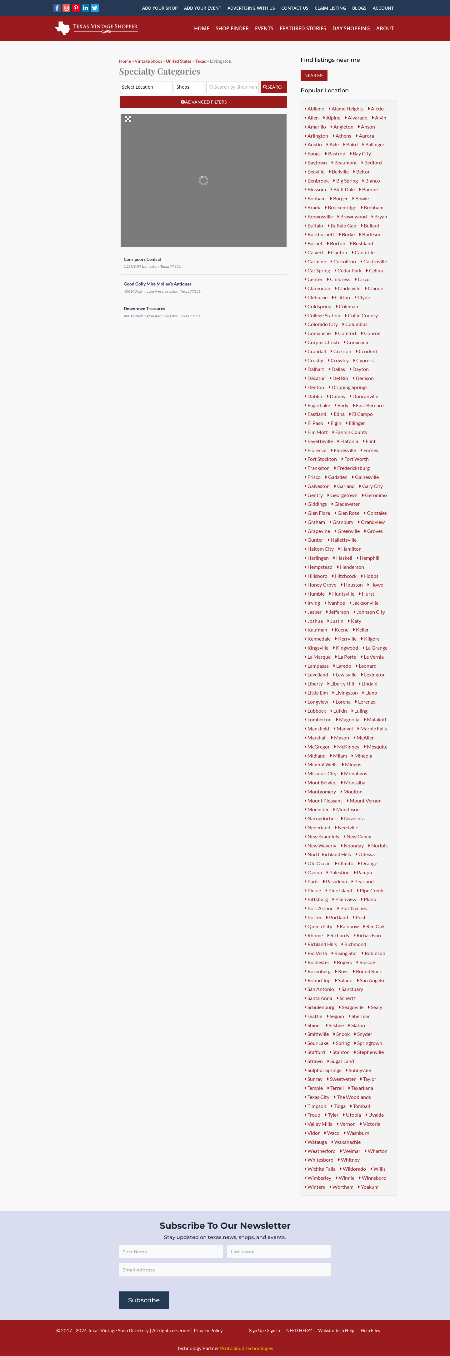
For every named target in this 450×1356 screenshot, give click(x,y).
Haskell (342, 558)
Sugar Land (341, 1061)
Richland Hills (321, 944)
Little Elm (316, 692)
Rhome (314, 935)
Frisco (313, 477)
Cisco (362, 279)
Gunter (314, 540)
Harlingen (317, 558)
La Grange (375, 648)
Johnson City (369, 612)
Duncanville (364, 396)
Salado (343, 980)
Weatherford (320, 1151)
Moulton (351, 791)
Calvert (314, 252)
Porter (313, 917)
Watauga (316, 1142)
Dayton (359, 369)
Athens (342, 136)
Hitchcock (344, 576)
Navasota (353, 818)
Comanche (318, 333)
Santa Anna (318, 998)
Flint (369, 441)
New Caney (357, 836)
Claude (374, 288)
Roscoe (366, 962)
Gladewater (346, 504)
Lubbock (315, 711)
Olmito (344, 863)
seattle (313, 1016)
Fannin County (350, 432)
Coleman (347, 306)
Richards (338, 935)
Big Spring (345, 180)
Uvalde (375, 1115)
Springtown (368, 1043)
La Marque (318, 657)
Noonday (352, 845)
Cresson (341, 351)
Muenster (317, 809)
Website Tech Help (336, 1330)
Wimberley (318, 1178)
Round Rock (367, 971)
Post (359, 917)
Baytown (316, 162)
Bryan (379, 216)
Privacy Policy (208, 1330)
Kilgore (370, 638)
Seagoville (351, 1007)
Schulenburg (319, 1007)
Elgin (334, 423)
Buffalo (314, 225)
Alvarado (356, 117)
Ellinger (355, 423)
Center (313, 279)
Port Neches (352, 908)
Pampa (363, 872)
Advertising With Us (251, 8)
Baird (350, 144)
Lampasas (317, 666)
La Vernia (372, 657)
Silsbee (335, 1025)
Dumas (336, 396)
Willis (378, 1169)
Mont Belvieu (321, 782)
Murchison (346, 809)
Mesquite (376, 746)
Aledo (376, 108)
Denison (363, 378)
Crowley (338, 360)
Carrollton (343, 261)
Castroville (374, 261)
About (385, 28)
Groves (373, 531)
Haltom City (319, 549)
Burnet (313, 243)
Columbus (355, 324)
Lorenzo (365, 702)
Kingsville (316, 648)
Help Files (370, 1330)
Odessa (365, 854)
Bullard (370, 225)
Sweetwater (341, 1079)
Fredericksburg (352, 468)
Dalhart (314, 369)
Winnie (345, 1178)
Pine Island (339, 890)
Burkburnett (319, 234)
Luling (360, 711)
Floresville (343, 450)
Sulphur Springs (323, 1070)
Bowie (360, 198)
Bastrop (335, 153)
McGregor (317, 746)
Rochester (317, 962)
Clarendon (317, 288)
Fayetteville (319, 441)
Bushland (361, 243)
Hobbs (369, 576)
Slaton (356, 1025)
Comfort (346, 333)
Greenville (347, 531)
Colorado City (321, 324)
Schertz (346, 998)
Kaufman (316, 629)
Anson (366, 126)
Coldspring (318, 306)
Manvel (343, 728)
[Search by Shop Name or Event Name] (232, 87)
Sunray (313, 1079)
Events (264, 28)
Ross (341, 971)
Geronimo (374, 495)
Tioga (338, 1106)
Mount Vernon (364, 800)
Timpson (315, 1106)
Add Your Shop (160, 8)
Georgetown (343, 495)
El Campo (361, 414)
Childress (338, 279)
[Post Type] (189, 87)
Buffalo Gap (342, 225)
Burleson (370, 234)
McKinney (346, 746)
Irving (312, 603)
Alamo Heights (346, 108)
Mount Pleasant (323, 800)
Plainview (344, 899)
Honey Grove (320, 585)
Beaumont (344, 162)
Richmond (354, 944)
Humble (315, 594)
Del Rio (339, 378)
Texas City (317, 1097)
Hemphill (368, 558)
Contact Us (294, 8)
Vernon (346, 1124)
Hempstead (318, 567)
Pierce (313, 890)
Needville (346, 827)
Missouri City (321, 773)
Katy (354, 621)
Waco (331, 1133)
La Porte (345, 657)
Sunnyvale (358, 1070)
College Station (322, 315)
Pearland (363, 881)
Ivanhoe (335, 603)
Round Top (318, 980)
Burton (336, 243)
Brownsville (319, 216)
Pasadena (335, 881)
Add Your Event (202, 8)
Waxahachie (346, 1142)
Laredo (342, 666)
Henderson (350, 567)
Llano (369, 692)
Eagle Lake (317, 405)
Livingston (345, 692)
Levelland (316, 674)
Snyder (363, 1034)
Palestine (338, 872)
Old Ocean (318, 863)
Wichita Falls (320, 1169)
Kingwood (345, 648)
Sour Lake (316, 1043)
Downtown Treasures (141, 306)
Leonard (366, 666)
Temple (314, 1088)
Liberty (314, 683)
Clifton (341, 297)
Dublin (313, 396)
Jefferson (337, 612)
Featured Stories (303, 28)
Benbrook (317, 180)
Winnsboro (372, 1178)
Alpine (331, 117)
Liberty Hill (341, 683)
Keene (340, 629)
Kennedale (318, 638)
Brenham (372, 207)
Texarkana (360, 1088)
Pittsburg (316, 899)
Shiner (313, 1025)
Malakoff (375, 719)
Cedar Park (348, 270)
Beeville (314, 171)
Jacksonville (364, 603)
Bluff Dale (343, 189)
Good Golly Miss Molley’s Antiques (154, 282)
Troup (312, 1115)
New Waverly (320, 845)
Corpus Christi (322, 342)
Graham (315, 522)
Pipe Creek (370, 890)
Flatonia (348, 441)
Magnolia (347, 719)
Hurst (366, 594)
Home (201, 28)
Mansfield (317, 728)
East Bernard (368, 405)
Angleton (342, 126)
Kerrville (346, 638)
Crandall (315, 351)
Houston (352, 585)
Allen (312, 117)
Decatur (315, 378)
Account (383, 8)
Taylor (368, 1079)
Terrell (336, 1088)
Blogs (359, 8)
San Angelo (370, 980)
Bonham (315, 198)
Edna (338, 414)
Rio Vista (316, 953)
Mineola (362, 755)
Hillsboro (316, 576)
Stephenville (369, 1052)
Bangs (313, 153)
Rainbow (348, 926)
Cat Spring (317, 270)
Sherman (360, 1016)
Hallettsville (342, 540)
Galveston (317, 486)
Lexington (373, 674)
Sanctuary (351, 989)
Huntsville (341, 594)
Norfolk (378, 845)
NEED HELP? (299, 1330)
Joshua (314, 621)
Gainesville (365, 477)
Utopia (352, 1115)
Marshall (316, 737)
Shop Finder (232, 28)
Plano (368, 899)
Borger (339, 198)
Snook (341, 1034)
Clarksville (347, 288)
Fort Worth (355, 459)
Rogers (343, 962)
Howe (375, 585)
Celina (374, 270)
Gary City (371, 486)
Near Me (314, 75)
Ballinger (373, 144)
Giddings (316, 504)
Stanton (340, 1052)
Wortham (341, 1187)
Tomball (360, 1106)
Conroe (370, 333)
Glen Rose (347, 513)
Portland (337, 917)
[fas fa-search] (274, 87)
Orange (367, 863)
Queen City (318, 926)
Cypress (363, 360)
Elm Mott (316, 432)
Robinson (373, 953)
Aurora (365, 136)
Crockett (367, 351)
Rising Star (344, 953)
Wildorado (353, 1169)
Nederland (317, 827)
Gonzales (375, 513)
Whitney (349, 1160)
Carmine (315, 261)
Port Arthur (319, 908)
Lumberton (318, 719)
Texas (200, 61)
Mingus (351, 764)
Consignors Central (139, 257)
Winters (315, 1187)
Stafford (315, 1052)
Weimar (350, 1151)
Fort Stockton (321, 459)
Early (341, 405)
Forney (369, 450)
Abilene (314, 108)
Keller (361, 629)
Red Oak (374, 926)
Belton (362, 171)
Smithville (317, 1034)
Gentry (314, 495)
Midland (315, 755)
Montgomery (320, 791)
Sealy (375, 1007)
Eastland (315, 414)
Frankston (317, 468)
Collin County (361, 315)
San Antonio (319, 989)
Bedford (372, 162)
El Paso (314, 423)
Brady (312, 207)
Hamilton (350, 549)
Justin (335, 621)
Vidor (312, 1133)
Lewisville (345, 674)
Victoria (370, 1124)
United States (179, 61)
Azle (333, 144)
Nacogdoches (321, 818)
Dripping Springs (348, 387)
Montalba (353, 782)
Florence (315, 450)
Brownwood (352, 216)
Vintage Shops (148, 61)
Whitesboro (319, 1160)
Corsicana (356, 342)
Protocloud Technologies (246, 1348)
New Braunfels (322, 836)
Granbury (341, 522)
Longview (316, 702)
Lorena (342, 702)
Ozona (313, 872)
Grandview (371, 522)
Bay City (360, 153)
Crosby (314, 360)
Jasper (313, 612)
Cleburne (316, 297)
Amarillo (315, 126)
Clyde (362, 297)
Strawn (314, 1061)
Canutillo (363, 252)
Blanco (371, 180)
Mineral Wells (321, 764)
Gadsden (336, 477)
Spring (341, 1043)
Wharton (376, 1151)
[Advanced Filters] (203, 102)
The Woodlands (352, 1097)
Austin (313, 144)
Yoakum (368, 1187)
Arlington (316, 136)
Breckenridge (340, 207)
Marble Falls (372, 728)
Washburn (356, 1133)
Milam (338, 755)
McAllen (364, 737)
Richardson (367, 935)
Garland (344, 486)
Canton (337, 252)
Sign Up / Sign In (264, 1330)
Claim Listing (330, 8)
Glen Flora (317, 513)
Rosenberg (318, 971)
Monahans (354, 773)
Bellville (339, 171)
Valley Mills (318, 1124)
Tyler (331, 1115)
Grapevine (317, 531)
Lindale (368, 683)
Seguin (335, 1016)
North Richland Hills (328, 854)
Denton (314, 387)
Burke (347, 234)
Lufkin (339, 711)
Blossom (315, 189)
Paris (311, 881)
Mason (340, 737)
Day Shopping (351, 28)
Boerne (368, 189)
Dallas (337, 369)
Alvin (379, 117)
